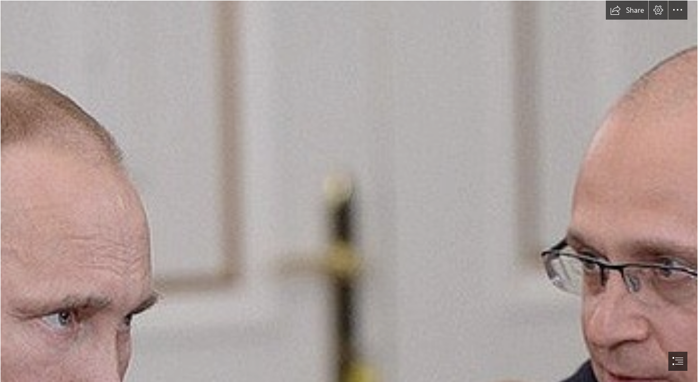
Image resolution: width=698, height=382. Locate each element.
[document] (349, 191)
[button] (627, 10)
